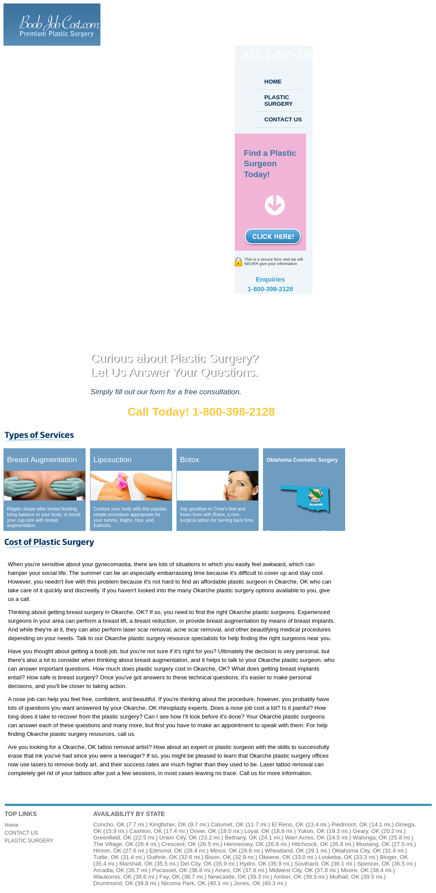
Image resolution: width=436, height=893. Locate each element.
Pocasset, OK (170, 870)
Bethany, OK (241, 837)
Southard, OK (311, 863)
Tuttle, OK (106, 857)
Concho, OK (109, 824)
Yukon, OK (311, 831)
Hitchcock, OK (310, 844)
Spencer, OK (373, 863)
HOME (273, 81)
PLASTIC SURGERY (278, 100)
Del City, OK (196, 863)
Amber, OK (287, 876)
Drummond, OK (113, 883)
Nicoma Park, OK (183, 883)
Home (12, 825)
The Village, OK (113, 844)
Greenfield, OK (112, 837)
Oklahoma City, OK (356, 850)
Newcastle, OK (227, 876)
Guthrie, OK (162, 857)
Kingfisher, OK (167, 824)
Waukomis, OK (112, 876)
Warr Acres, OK (305, 837)
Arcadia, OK (109, 870)
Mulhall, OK (344, 876)
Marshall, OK (136, 863)
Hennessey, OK (244, 844)
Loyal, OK (257, 831)
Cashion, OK (145, 831)
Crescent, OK (178, 844)
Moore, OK (355, 870)
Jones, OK (246, 883)
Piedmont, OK (350, 824)
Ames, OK (228, 870)
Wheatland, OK (284, 850)
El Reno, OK (288, 824)
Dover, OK (203, 831)
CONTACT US (283, 119)
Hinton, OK (107, 850)
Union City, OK (178, 837)
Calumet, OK (227, 824)
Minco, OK (223, 850)
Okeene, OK (275, 857)
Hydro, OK (253, 863)
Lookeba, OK (336, 857)
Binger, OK (394, 857)
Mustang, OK (373, 844)
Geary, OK (366, 831)
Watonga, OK (370, 837)
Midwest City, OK (291, 870)
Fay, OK (170, 876)
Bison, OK (218, 857)
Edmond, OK (165, 850)
